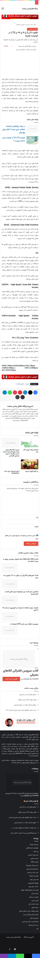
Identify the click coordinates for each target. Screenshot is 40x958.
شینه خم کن (34, 893)
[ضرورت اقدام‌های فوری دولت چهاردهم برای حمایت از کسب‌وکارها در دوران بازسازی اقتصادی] (10, 443)
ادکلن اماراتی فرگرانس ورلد (30, 914)
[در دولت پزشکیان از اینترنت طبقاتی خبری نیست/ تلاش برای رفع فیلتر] (32, 129)
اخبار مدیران (28, 24)
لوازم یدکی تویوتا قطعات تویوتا (29, 890)
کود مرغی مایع (34, 879)
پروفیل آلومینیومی (33, 883)
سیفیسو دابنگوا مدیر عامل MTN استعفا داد (24, 624)
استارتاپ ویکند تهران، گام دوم (30, 451)
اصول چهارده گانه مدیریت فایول (27, 700)
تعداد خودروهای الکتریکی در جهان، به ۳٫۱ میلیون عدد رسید (20, 576)
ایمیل (36, 526)
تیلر (37, 928)
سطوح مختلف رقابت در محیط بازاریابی (25, 705)
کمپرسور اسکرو (34, 918)
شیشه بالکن (35, 907)
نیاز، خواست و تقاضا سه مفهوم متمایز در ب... (23, 828)
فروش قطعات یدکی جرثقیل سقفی (28, 911)
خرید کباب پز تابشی (32, 872)
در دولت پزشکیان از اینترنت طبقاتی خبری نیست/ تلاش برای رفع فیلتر (13, 129)
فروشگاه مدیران (7, 751)
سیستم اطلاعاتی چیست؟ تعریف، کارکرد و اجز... (22, 833)
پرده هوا (36, 851)
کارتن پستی (35, 900)
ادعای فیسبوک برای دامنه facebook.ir (11, 472)
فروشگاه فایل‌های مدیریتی (21, 751)
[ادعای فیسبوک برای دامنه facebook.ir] (10, 464)
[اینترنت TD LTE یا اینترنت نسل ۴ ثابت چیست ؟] (32, 140)
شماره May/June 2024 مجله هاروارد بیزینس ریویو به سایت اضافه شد (20, 560)
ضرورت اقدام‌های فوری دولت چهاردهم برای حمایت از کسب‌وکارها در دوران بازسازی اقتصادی (11, 453)
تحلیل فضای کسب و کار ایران (27, 694)
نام (37, 517)
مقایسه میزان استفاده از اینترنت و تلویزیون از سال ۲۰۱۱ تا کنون (20, 609)
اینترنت (27, 384)
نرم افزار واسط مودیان (32, 869)
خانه (36, 24)
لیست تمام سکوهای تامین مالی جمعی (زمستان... (22, 817)
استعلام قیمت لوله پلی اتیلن (30, 921)
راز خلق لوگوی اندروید (31, 471)
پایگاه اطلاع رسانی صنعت (13, 937)
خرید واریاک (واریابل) (32, 865)
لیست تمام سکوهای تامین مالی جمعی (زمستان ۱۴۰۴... (20, 710)
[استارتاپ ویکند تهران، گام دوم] (29, 443)
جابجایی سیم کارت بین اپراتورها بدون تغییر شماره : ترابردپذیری (21, 592)
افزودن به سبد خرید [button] (11, 679)
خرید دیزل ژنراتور (33, 925)
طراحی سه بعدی (33, 897)
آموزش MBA (34, 862)
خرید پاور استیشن (33, 855)
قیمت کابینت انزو (33, 904)
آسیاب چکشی (34, 858)
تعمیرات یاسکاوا (34, 876)
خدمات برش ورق (33, 886)
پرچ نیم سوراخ (34, 844)
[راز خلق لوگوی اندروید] (29, 464)
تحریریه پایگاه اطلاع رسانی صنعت (27, 46)
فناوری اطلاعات (20, 24)
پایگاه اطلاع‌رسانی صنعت (31, 735)
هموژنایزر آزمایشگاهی (32, 848)
